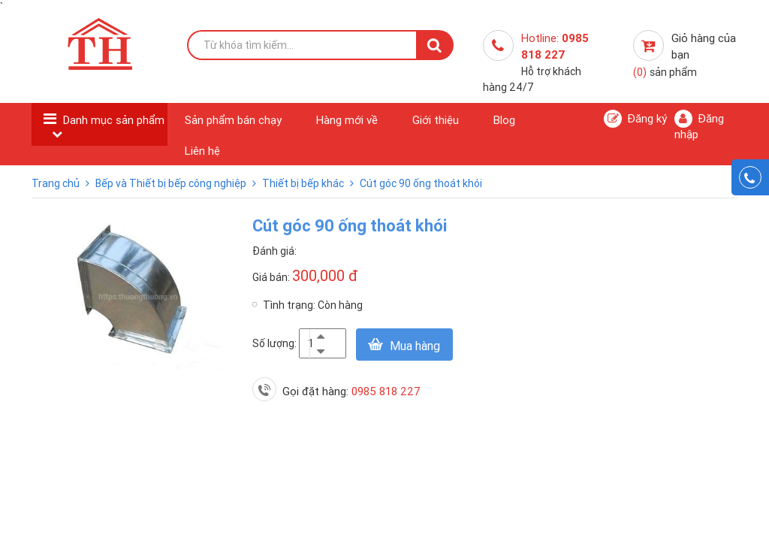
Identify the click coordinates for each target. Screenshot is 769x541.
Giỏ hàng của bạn (684, 55)
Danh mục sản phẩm (113, 120)
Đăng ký (635, 119)
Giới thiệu (435, 120)
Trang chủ (57, 183)
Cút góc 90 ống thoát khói (421, 183)
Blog (504, 120)
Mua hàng (415, 345)
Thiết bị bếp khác (304, 183)
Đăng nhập (699, 125)
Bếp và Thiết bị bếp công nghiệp (172, 183)
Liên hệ (202, 151)
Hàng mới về (347, 120)
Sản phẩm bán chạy (233, 120)
